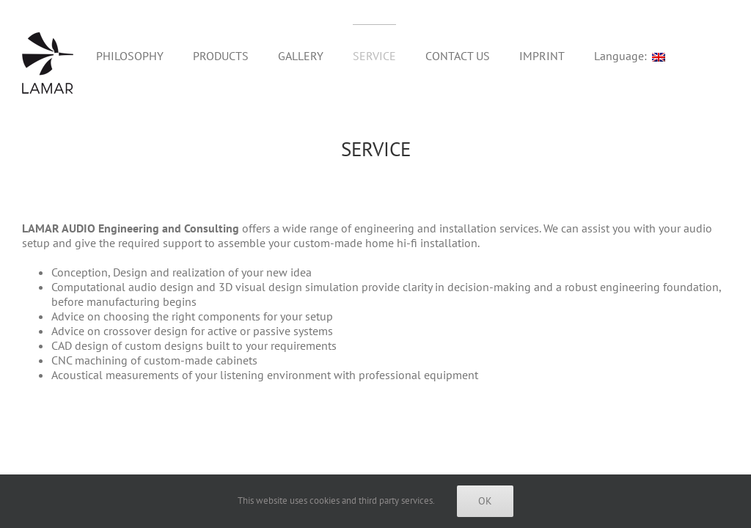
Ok (485, 500)
